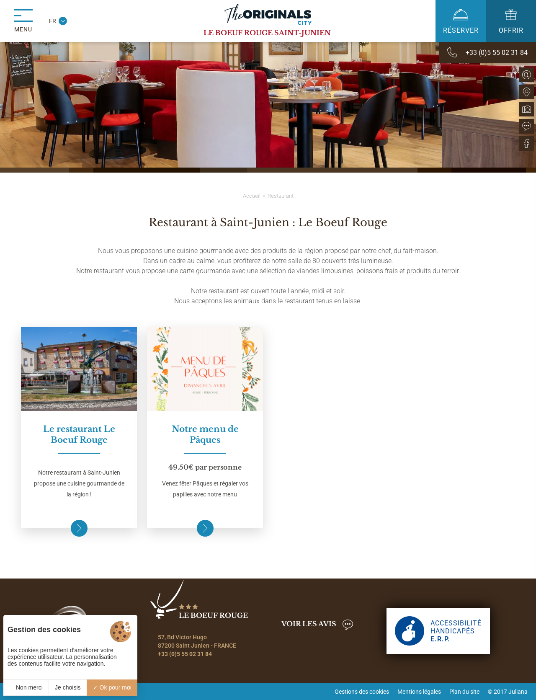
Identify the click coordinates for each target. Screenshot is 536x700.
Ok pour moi (112, 687)
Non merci (26, 687)
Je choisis (67, 687)
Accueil (251, 196)
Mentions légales (419, 691)
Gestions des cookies (362, 691)
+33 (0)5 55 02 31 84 (185, 654)
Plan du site (464, 691)
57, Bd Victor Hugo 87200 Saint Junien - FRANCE (197, 641)
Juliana (518, 691)
